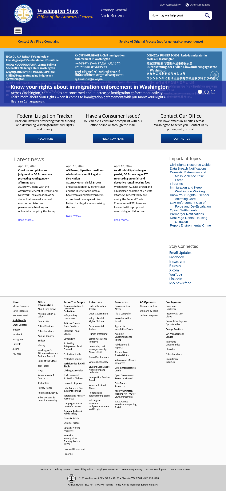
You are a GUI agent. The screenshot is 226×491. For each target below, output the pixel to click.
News (32, 31)
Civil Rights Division (73, 370)
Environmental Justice (96, 327)
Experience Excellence (171, 307)
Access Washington (156, 469)
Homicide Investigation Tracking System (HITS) (72, 439)
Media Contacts (21, 305)
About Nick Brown (47, 308)
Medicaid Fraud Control (72, 332)
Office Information (52, 31)
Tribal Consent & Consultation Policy (48, 398)
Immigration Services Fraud (99, 378)
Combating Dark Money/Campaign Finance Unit (98, 349)
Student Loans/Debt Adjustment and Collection (99, 369)
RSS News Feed (20, 315)
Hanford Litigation (73, 382)
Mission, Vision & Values (47, 315)
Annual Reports (46, 335)
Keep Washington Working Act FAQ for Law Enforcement (125, 393)
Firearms (176, 183)
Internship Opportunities (173, 343)
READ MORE (45, 138)
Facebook (17, 334)
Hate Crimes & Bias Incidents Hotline (73, 389)
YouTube (17, 353)
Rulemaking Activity (48, 392)
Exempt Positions (174, 328)
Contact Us (43, 321)
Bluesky (16, 329)
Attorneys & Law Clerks (174, 315)
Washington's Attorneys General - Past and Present (48, 353)
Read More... (26, 219)
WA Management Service (175, 335)
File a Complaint (123, 313)
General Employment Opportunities (176, 322)
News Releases (20, 310)
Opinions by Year (148, 305)
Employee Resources (107, 469)
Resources (117, 31)
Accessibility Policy (83, 469)
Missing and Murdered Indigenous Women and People (99, 404)
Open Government (98, 313)
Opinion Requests (149, 315)
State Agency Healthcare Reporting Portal (125, 404)
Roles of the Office (47, 360)
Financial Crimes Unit (74, 448)
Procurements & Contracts (46, 376)
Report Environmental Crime (190, 225)
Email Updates (20, 324)
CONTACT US (182, 138)
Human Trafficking (98, 333)
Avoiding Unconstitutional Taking (123, 336)
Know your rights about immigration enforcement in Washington (90, 86)
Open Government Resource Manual (124, 376)
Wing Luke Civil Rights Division (96, 319)
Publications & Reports (122, 345)
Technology (43, 382)
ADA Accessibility (170, 5)
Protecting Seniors (73, 358)
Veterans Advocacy (98, 361)
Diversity (170, 349)
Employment (156, 31)
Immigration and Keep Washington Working (187, 189)
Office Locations (46, 330)
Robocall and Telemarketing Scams (99, 394)
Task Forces (43, 365)
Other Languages (198, 5)
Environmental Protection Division (73, 376)
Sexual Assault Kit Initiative (98, 340)
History (41, 345)
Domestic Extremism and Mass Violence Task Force (188, 175)
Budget (41, 340)
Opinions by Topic (149, 310)
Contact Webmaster (180, 469)
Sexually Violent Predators (72, 429)
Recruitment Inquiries (172, 360)
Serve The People (78, 31)
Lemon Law (69, 338)
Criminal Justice (72, 422)
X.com (16, 348)
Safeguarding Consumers (70, 316)
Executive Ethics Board (123, 319)
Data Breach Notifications (188, 168)
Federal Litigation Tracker (98, 307)
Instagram (18, 338)
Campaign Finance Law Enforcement (73, 404)
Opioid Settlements (183, 210)
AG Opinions (135, 31)
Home (20, 31)
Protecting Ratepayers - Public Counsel (73, 346)
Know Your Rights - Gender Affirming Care (189, 196)
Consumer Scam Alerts (123, 307)
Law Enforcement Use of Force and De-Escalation (190, 204)
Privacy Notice (45, 387)
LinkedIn (17, 343)
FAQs (40, 370)
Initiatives (100, 31)
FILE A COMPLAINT (114, 138)
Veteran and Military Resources (74, 397)
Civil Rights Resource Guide (190, 164)
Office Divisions (45, 326)
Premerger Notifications (187, 213)
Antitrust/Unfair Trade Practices (72, 324)
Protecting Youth (72, 353)
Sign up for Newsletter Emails (124, 327)
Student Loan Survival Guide (122, 353)
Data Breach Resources (121, 384)
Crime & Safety (71, 417)
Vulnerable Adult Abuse (97, 386)
